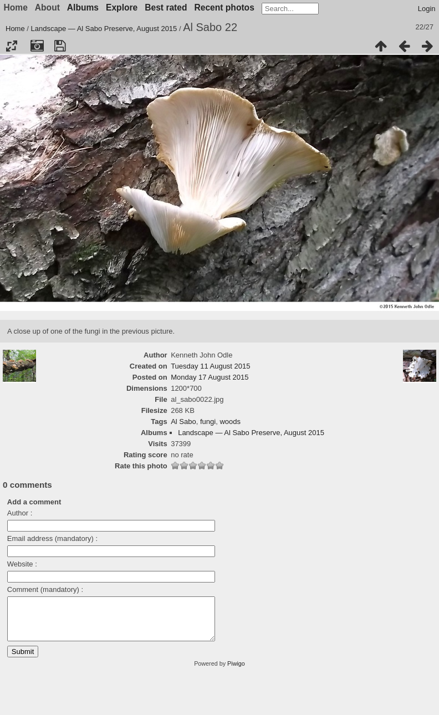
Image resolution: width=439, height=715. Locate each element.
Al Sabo (183, 421)
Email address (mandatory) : (52, 538)
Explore (121, 7)
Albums (83, 7)
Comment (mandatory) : (45, 589)
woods (230, 421)
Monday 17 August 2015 (209, 377)
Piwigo (236, 671)
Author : (20, 513)
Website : (22, 564)
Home (15, 28)
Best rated (166, 7)
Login (427, 8)
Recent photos (224, 7)
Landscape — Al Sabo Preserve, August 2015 (104, 28)
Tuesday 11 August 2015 (210, 366)
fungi (208, 421)
